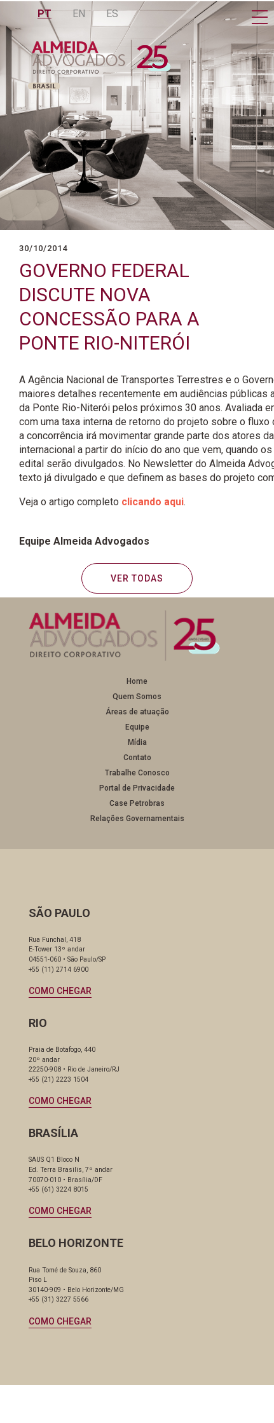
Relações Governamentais (137, 818)
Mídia (137, 742)
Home (137, 681)
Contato (137, 757)
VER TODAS (137, 578)
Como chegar (60, 991)
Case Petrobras (137, 803)
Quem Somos (137, 696)
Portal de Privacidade (137, 788)
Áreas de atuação (137, 711)
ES (113, 14)
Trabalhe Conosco (137, 772)
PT (45, 14)
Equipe (137, 727)
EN (79, 14)
